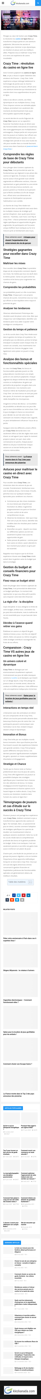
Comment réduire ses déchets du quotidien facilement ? (28, 1200)
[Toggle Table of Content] (29, 882)
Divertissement (7, 14)
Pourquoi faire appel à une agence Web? (28, 1126)
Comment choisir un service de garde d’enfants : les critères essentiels (25, 1276)
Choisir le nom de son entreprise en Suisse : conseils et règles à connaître (25, 1263)
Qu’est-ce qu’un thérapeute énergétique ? (11, 1127)
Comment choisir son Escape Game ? (17, 1064)
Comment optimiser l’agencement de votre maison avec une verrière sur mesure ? (28, 1176)
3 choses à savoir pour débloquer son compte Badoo (10, 1224)
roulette (14, 678)
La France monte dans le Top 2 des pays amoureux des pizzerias (18, 1095)
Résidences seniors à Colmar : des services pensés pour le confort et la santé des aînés (25, 1289)
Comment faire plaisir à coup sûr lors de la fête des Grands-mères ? (11, 1200)
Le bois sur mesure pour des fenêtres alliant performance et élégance (25, 1250)
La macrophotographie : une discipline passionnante (11, 1175)
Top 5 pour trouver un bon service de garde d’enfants (10, 1152)
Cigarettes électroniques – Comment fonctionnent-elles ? (17, 1001)
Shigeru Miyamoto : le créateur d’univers (18, 970)
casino (18, 39)
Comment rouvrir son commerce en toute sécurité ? (28, 1152)
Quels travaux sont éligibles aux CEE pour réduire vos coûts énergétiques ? (25, 1330)
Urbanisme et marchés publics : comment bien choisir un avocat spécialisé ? (25, 1317)
